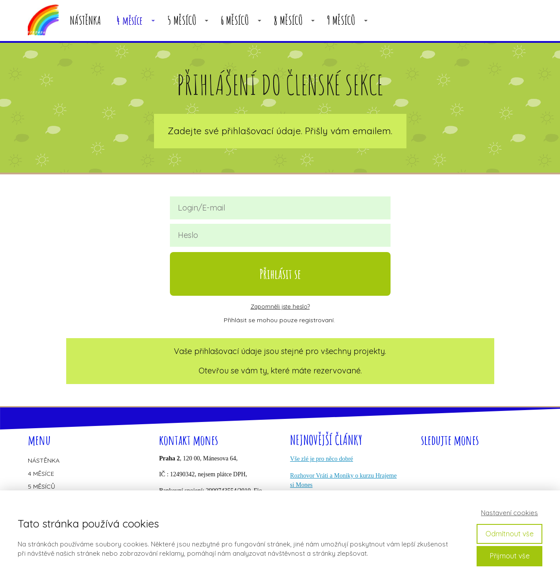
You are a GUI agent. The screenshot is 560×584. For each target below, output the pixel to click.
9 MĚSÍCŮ (341, 20)
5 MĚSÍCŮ (181, 20)
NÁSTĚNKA (85, 20)
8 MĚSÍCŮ (288, 20)
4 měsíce (130, 20)
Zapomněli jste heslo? (280, 306)
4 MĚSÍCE (41, 474)
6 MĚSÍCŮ (235, 20)
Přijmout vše (510, 555)
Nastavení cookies (509, 513)
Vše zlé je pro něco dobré (321, 459)
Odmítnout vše (509, 533)
